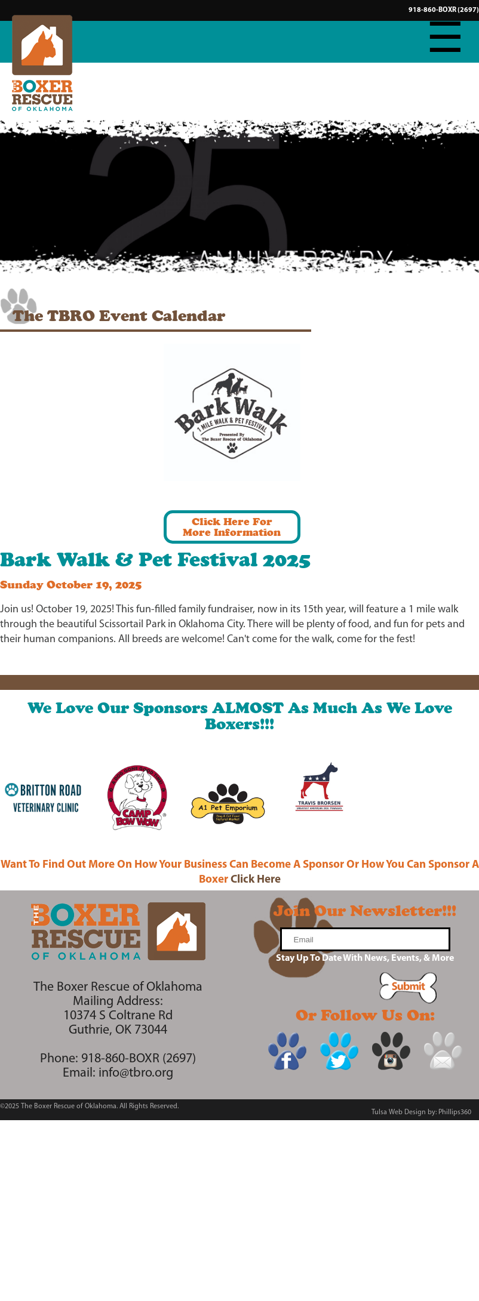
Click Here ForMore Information (232, 526)
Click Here (256, 880)
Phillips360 (454, 1112)
